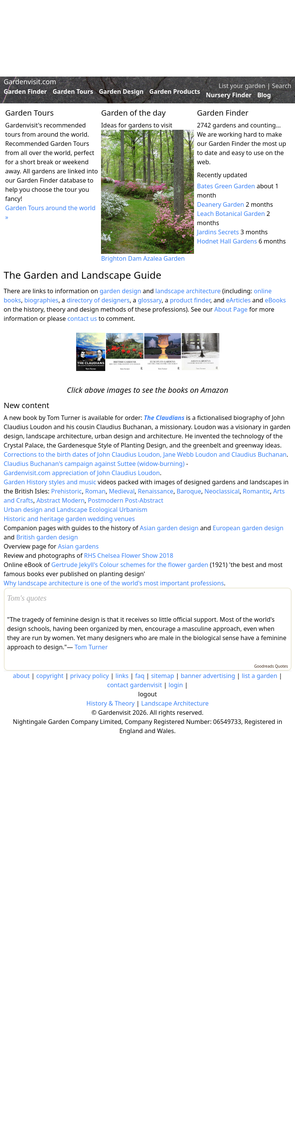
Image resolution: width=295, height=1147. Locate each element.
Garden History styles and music (50, 482)
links (122, 676)
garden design (121, 291)
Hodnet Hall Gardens (227, 241)
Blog (264, 95)
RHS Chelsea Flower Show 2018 (128, 555)
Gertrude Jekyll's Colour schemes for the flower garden (129, 564)
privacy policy (89, 676)
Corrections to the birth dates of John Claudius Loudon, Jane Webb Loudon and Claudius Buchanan (145, 454)
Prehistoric (66, 491)
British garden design (47, 537)
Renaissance (155, 491)
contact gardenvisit (134, 685)
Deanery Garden (220, 204)
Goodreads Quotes (271, 666)
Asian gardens (78, 546)
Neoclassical (222, 491)
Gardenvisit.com (30, 81)
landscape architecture (188, 291)
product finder (190, 300)
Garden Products (174, 91)
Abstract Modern (60, 500)
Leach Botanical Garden (231, 213)
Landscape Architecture (175, 703)
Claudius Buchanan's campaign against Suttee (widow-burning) (94, 463)
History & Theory (110, 703)
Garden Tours (73, 91)
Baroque (189, 491)
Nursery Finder (228, 95)
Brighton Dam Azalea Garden (143, 258)
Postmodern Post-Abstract (125, 500)
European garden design (248, 528)
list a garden (259, 676)
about (21, 676)
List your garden (241, 86)
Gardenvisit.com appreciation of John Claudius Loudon (82, 473)
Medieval (121, 491)
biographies (41, 300)
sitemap (162, 676)
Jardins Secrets (218, 232)
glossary (149, 300)
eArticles (238, 300)
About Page (231, 309)
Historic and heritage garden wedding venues (69, 519)
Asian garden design (169, 528)
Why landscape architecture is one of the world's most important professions (114, 583)
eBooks (275, 300)
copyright (50, 676)
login (175, 685)
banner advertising (208, 676)
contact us (82, 318)
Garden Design (121, 91)
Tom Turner (91, 647)
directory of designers (98, 300)
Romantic (256, 491)
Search (282, 86)
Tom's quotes (27, 598)
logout (147, 694)
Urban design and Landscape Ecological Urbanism (76, 509)
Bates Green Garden (226, 186)
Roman (95, 491)
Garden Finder (25, 91)
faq (139, 676)
